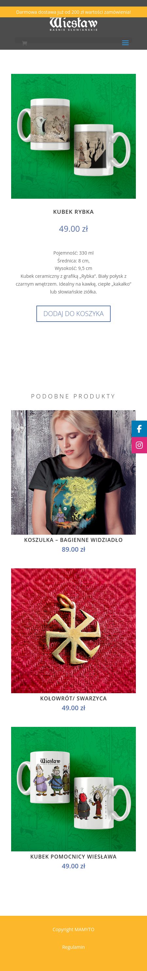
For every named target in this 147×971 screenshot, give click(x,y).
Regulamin (73, 947)
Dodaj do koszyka (74, 313)
